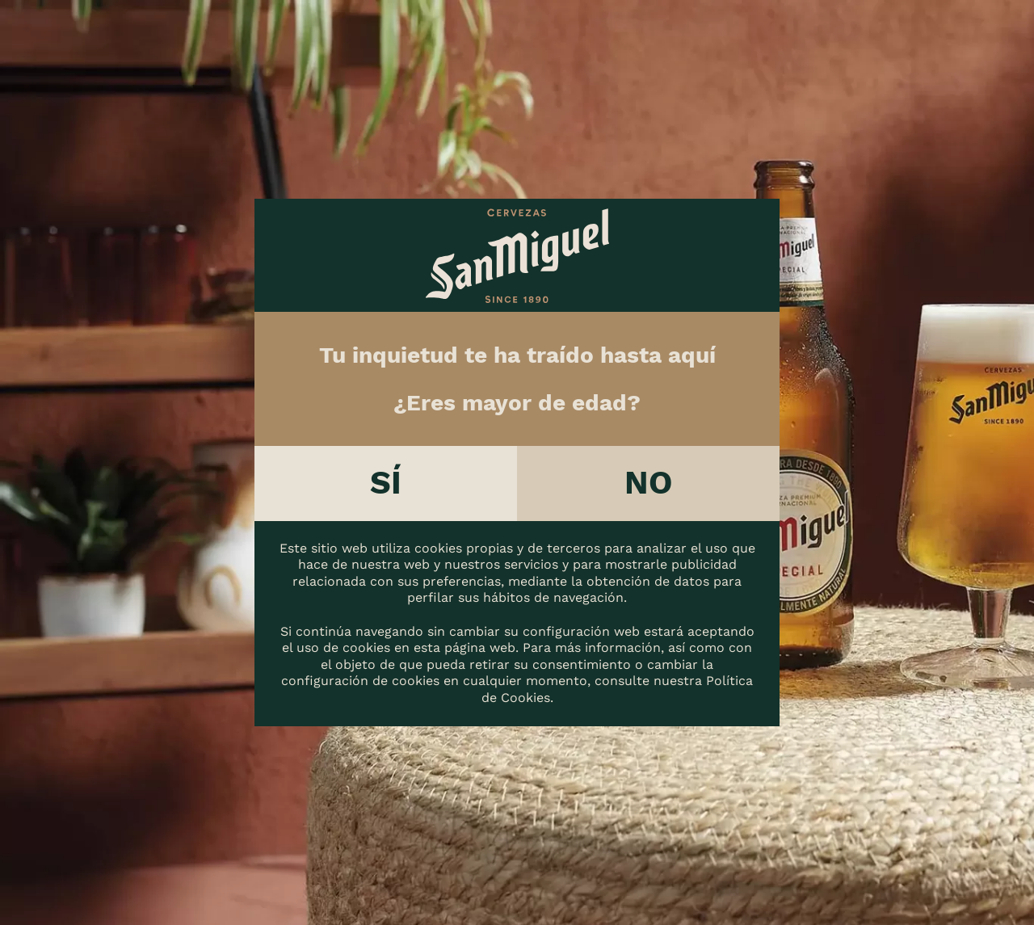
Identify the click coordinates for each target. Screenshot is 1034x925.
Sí (385, 483)
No (648, 483)
